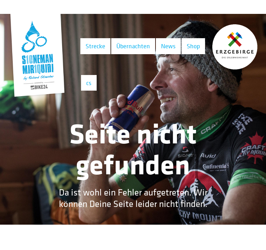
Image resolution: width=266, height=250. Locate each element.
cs (88, 83)
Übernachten (133, 46)
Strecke (95, 46)
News (168, 46)
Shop (193, 46)
